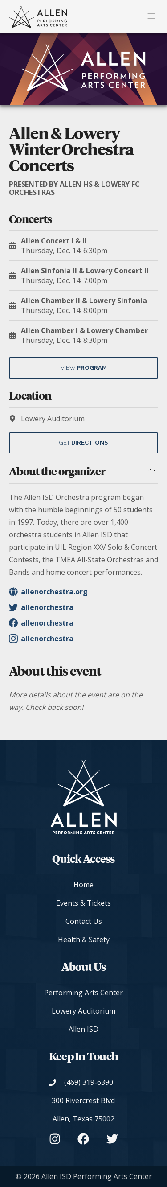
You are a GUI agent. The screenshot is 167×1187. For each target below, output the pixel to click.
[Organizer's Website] (83, 591)
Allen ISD (83, 1029)
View (84, 367)
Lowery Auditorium (83, 1011)
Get (83, 442)
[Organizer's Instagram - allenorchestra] (83, 638)
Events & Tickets (83, 903)
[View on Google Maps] (83, 1110)
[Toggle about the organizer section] (151, 470)
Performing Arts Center (83, 992)
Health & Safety (84, 939)
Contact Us (83, 921)
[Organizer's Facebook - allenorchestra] (83, 623)
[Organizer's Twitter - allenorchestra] (83, 607)
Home (83, 885)
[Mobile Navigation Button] (151, 16)
